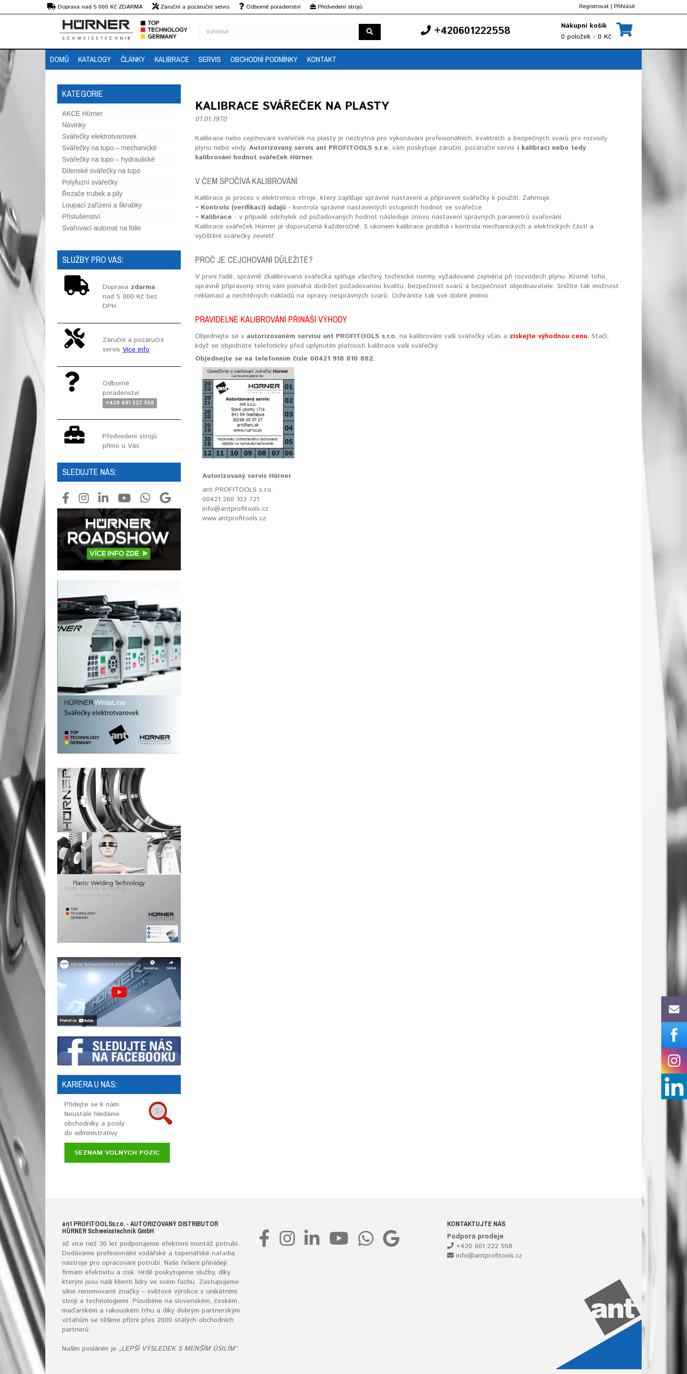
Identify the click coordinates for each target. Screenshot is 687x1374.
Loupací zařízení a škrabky (102, 205)
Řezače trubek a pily (92, 193)
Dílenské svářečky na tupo (101, 171)
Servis (209, 59)
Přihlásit (624, 6)
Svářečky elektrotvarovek (99, 136)
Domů (59, 59)
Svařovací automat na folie (101, 228)
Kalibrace (172, 59)
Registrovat (594, 6)
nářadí (221, 1253)
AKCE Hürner (82, 113)
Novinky (74, 125)
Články (133, 59)
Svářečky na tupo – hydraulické (108, 159)
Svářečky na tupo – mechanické (109, 148)
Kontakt (321, 59)
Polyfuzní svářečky (90, 182)
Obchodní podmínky (264, 59)
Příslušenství (81, 216)
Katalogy (94, 59)
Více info (136, 349)
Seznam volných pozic (117, 1152)
